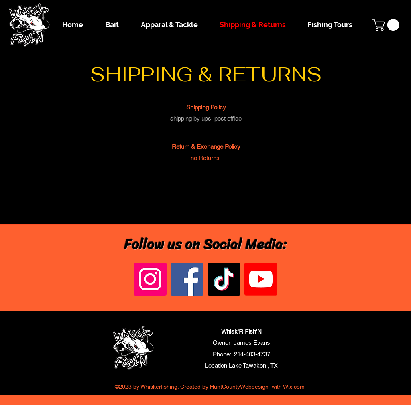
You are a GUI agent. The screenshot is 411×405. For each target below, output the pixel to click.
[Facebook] (187, 279)
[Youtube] (260, 279)
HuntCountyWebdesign (239, 386)
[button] (387, 25)
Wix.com (294, 386)
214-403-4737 (252, 354)
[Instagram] (150, 279)
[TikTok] (224, 279)
